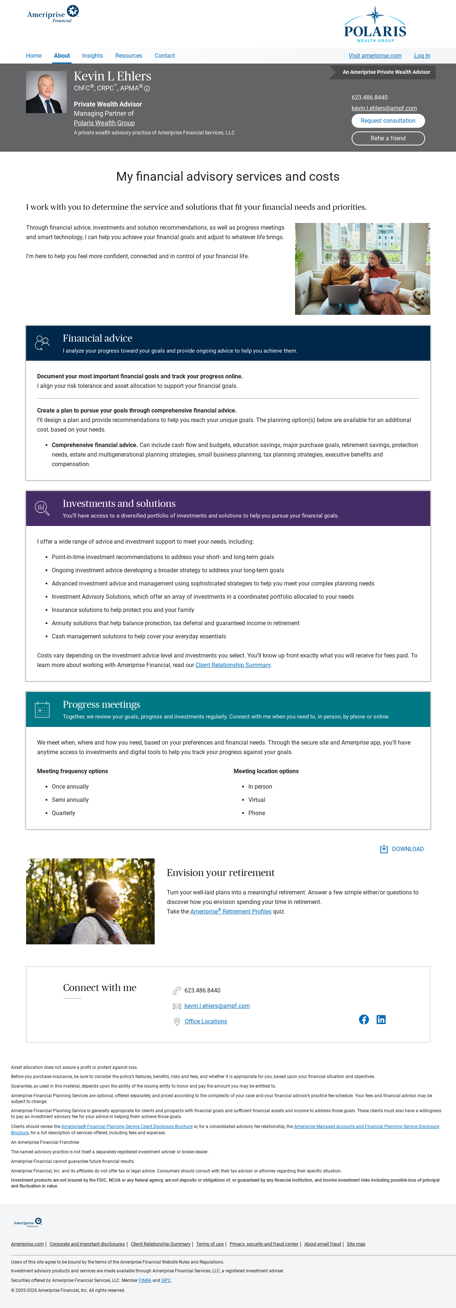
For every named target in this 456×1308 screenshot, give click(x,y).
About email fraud (322, 1244)
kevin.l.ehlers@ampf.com (384, 108)
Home (34, 55)
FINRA (145, 1280)
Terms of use (210, 1244)
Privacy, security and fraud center (264, 1244)
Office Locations (206, 1021)
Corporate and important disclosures (87, 1244)
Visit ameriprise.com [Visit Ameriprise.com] (375, 55)
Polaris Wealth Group (104, 123)
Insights (92, 55)
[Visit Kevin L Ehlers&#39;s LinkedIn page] (381, 1020)
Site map (356, 1244)
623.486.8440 (370, 97)
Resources (128, 55)
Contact (165, 55)
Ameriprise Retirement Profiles (231, 911)
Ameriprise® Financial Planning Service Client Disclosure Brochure (127, 1126)
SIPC (166, 1280)
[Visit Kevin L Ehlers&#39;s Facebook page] (364, 1020)
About (62, 55)
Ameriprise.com (27, 1244)
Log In (422, 55)
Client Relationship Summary (232, 665)
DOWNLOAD (402, 849)
